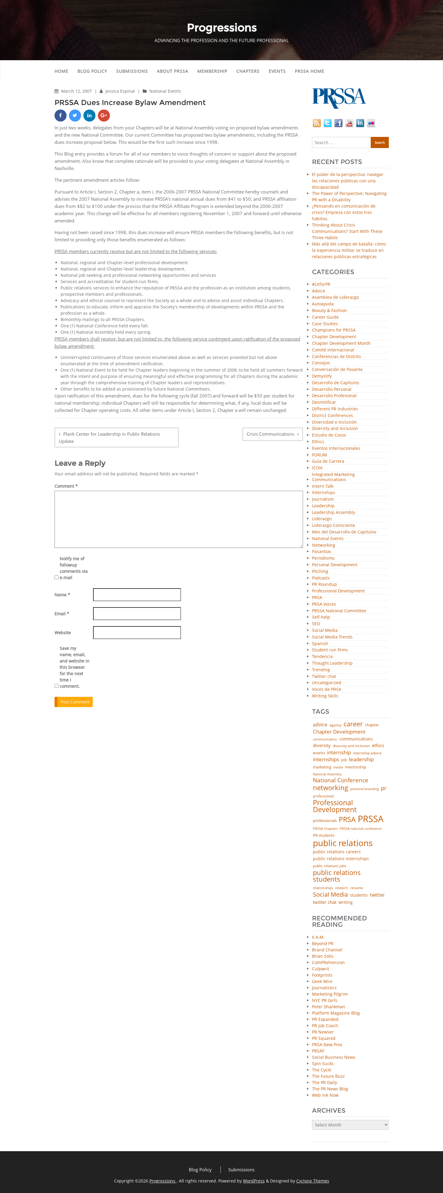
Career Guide (325, 317)
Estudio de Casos (329, 435)
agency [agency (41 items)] (335, 725)
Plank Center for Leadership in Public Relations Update (109, 437)
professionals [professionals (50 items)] (325, 821)
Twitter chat (324, 676)
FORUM (319, 455)
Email (62, 614)
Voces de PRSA (326, 689)
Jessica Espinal (120, 91)
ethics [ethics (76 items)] (378, 745)
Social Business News (333, 1057)
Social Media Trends (332, 637)
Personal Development (334, 564)
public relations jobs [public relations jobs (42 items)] (329, 866)
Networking (323, 545)
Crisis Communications (270, 434)
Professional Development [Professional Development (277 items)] (335, 806)
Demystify (322, 376)
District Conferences (332, 415)
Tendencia (322, 656)
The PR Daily (324, 1082)
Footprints (322, 975)
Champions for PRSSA (334, 330)
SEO (316, 623)
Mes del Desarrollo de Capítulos (344, 532)
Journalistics (324, 988)
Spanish (320, 643)
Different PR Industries (335, 409)
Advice (318, 291)
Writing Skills (325, 696)
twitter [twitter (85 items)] (377, 895)
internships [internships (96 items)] (326, 759)
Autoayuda (323, 304)
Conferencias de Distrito (336, 356)
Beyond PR (322, 943)
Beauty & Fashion (329, 310)
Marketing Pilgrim (330, 994)
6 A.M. (318, 937)
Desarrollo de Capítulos (335, 382)
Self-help (321, 617)
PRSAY (318, 1051)
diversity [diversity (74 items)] (322, 745)
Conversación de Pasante (337, 369)
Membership (212, 71)
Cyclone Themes (312, 1181)
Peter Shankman (328, 1006)
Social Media (325, 630)
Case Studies (325, 323)
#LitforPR (321, 284)
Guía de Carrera (328, 461)
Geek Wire (322, 981)
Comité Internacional (333, 350)
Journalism (323, 499)
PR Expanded (325, 1019)
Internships (323, 492)
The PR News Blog (330, 1089)
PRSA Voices (324, 604)
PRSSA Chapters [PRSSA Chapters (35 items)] (325, 828)
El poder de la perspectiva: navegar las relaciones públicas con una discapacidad (347, 181)
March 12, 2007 (77, 91)
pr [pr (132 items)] (383, 788)
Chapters (248, 71)
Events (277, 71)
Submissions (132, 71)
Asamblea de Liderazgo (335, 297)
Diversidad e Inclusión (334, 422)
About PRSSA (172, 71)
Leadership (323, 505)
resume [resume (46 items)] (356, 888)
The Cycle (321, 1070)
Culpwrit (320, 969)
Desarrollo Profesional (334, 395)
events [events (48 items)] (319, 753)
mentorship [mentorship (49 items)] (355, 767)
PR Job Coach (325, 1025)
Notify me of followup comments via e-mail (74, 568)
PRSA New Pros (327, 1044)
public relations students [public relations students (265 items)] (337, 876)
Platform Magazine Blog (336, 1013)
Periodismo (323, 558)
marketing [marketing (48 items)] (322, 767)
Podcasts (321, 578)
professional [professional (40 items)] (323, 796)
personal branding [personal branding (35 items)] (364, 789)
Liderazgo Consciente (333, 525)
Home (61, 71)
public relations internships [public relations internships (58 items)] (341, 859)
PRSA (317, 597)
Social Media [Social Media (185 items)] (330, 894)
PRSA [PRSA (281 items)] (347, 819)
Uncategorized (326, 682)
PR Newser (323, 1032)
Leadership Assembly (333, 512)
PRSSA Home (309, 71)
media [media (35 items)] (338, 767)
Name (62, 595)
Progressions (162, 1181)
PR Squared (323, 1038)
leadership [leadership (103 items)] (361, 759)
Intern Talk (322, 486)
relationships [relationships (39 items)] (323, 887)
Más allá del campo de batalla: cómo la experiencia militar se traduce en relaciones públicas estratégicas (349, 250)
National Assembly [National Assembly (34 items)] (327, 774)
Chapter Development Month (341, 343)
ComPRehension (328, 962)
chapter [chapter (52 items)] (372, 725)
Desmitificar (324, 402)
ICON (317, 468)
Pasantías (321, 551)
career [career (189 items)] (353, 724)
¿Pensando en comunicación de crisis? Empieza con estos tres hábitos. (344, 212)
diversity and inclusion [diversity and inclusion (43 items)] (351, 746)
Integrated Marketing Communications (333, 477)
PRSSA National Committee (339, 610)
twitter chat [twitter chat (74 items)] (324, 902)
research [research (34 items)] (341, 888)
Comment (66, 486)
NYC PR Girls (324, 1000)
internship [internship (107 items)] (339, 752)
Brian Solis (322, 956)
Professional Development (338, 591)
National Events (165, 91)
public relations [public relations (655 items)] (343, 843)
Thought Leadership (332, 663)
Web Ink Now (325, 1095)
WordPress (254, 1181)
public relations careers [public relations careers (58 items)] (337, 852)
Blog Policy (92, 71)
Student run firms (330, 650)
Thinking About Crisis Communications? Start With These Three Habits (347, 231)
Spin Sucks (323, 1063)
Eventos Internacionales (336, 448)
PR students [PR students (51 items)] (324, 835)
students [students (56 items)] (359, 895)
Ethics (318, 441)
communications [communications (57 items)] (356, 739)
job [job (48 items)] (344, 760)
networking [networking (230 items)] (330, 787)
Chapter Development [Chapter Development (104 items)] (339, 731)
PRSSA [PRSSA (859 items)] (370, 818)
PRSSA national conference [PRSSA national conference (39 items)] (361, 828)
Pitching (320, 571)
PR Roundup (324, 584)
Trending (321, 669)
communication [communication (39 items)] (325, 739)
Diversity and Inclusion (335, 428)
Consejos (321, 363)
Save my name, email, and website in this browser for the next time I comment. (74, 667)
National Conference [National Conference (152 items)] (340, 780)
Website (63, 632)
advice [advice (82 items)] (320, 724)
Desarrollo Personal (331, 389)
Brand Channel (327, 950)
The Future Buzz (328, 1076)
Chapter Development (334, 336)
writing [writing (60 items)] (345, 902)
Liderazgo (322, 518)
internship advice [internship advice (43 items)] (367, 753)
